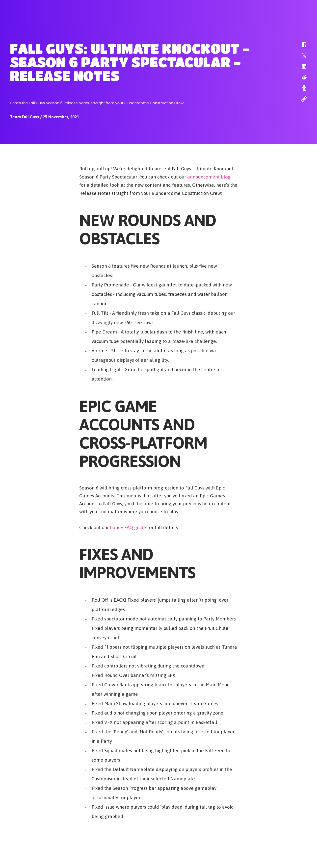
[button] (301, 47)
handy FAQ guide (128, 527)
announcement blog (209, 176)
